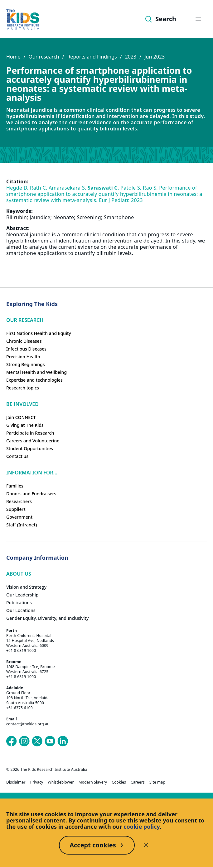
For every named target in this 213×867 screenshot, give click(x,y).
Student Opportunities (29, 448)
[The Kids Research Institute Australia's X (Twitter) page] (37, 741)
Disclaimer (16, 782)
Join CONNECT (21, 417)
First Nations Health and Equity (38, 333)
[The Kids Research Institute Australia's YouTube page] (50, 741)
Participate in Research (30, 433)
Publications (19, 602)
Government (19, 517)
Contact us (17, 456)
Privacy (36, 782)
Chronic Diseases (23, 341)
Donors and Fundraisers (31, 494)
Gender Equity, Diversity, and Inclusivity (47, 618)
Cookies (119, 782)
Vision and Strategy (26, 587)
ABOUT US (18, 574)
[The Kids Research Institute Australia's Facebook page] (11, 741)
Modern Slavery (93, 782)
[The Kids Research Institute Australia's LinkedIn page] (62, 741)
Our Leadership (22, 595)
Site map (157, 782)
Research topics (22, 388)
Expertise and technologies (34, 380)
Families (14, 486)
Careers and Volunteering (33, 441)
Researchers (19, 501)
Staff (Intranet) (21, 525)
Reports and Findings (92, 57)
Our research (43, 57)
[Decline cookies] (146, 845)
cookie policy (141, 826)
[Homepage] (22, 19)
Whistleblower (61, 782)
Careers (138, 782)
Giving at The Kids (25, 425)
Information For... (31, 472)
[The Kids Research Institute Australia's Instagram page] (24, 741)
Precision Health (23, 357)
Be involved (22, 404)
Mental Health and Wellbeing (36, 372)
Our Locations (21, 610)
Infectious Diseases (26, 349)
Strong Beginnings (25, 364)
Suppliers (16, 509)
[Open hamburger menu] (198, 19)
